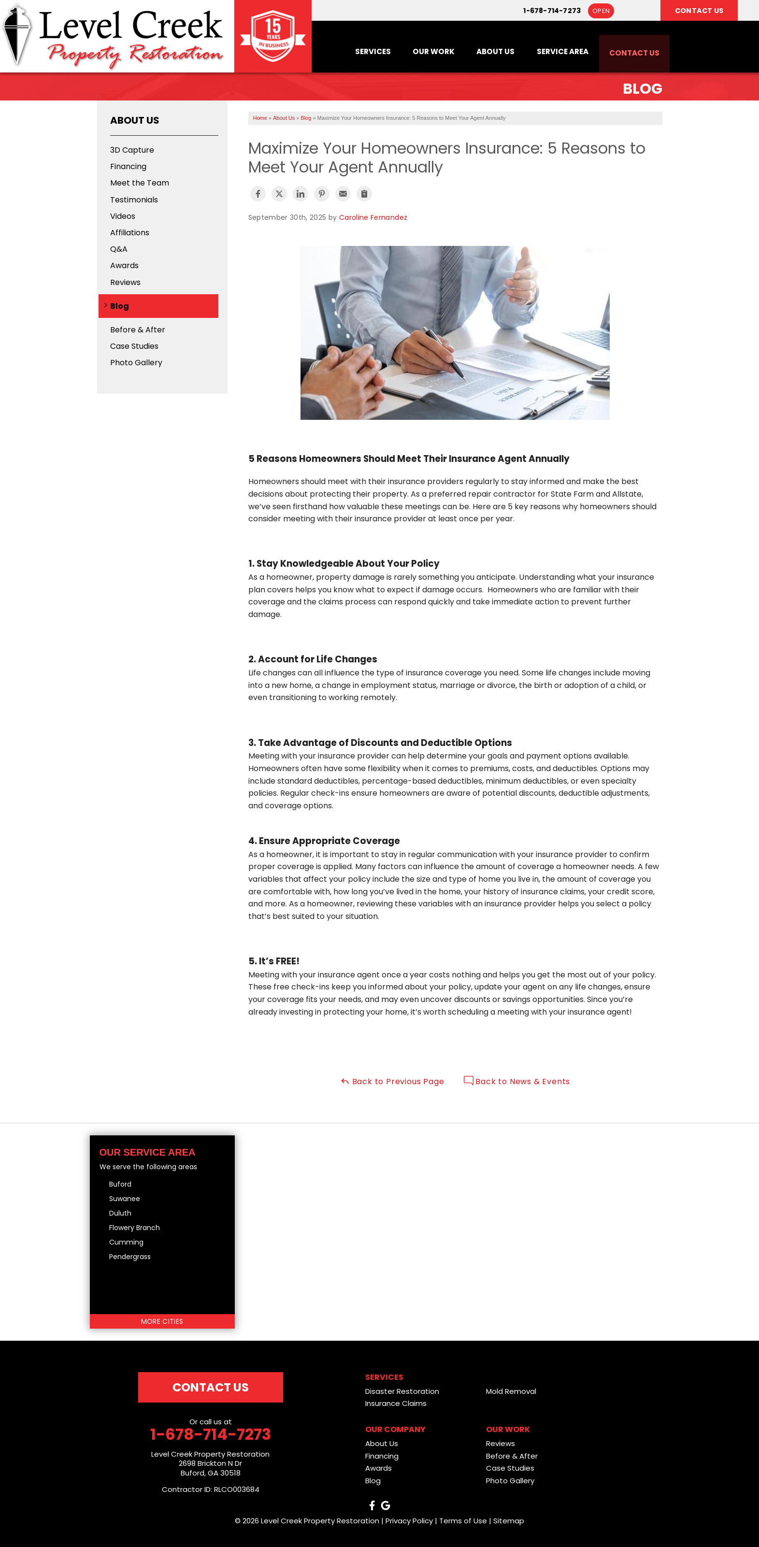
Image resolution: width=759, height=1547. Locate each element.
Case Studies (134, 346)
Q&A (119, 249)
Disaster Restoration (402, 1391)
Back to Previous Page (392, 1081)
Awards (124, 265)
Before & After (137, 329)
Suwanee (124, 1198)
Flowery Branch (134, 1227)
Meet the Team (139, 182)
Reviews (125, 282)
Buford (120, 1184)
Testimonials (134, 199)
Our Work (422, 51)
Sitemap (508, 1521)
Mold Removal (511, 1391)
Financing (128, 166)
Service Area (556, 51)
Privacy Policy (409, 1521)
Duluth (120, 1213)
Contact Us (632, 51)
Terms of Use (463, 1521)
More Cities (162, 1321)
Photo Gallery (136, 362)
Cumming (126, 1242)
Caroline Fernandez (373, 217)
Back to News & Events (517, 1081)
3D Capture (132, 150)
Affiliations (129, 232)
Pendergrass (130, 1256)
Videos (122, 216)
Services (358, 51)
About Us (486, 51)
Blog (119, 306)
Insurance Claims (396, 1403)
